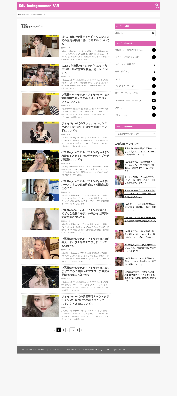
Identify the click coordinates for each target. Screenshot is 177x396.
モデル (120, 75)
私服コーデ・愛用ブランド (128, 49)
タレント (120, 108)
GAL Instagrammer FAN (39, 5)
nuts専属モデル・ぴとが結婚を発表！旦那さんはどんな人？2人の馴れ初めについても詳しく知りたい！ (140, 225)
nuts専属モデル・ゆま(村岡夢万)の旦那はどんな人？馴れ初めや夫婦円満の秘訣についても (140, 252)
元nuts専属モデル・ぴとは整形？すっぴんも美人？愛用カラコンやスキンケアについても (140, 238)
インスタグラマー (125, 82)
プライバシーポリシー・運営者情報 (34, 388)
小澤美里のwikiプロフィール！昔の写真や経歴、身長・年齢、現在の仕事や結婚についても (140, 184)
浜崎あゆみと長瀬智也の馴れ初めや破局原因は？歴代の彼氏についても (140, 210)
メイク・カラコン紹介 (126, 56)
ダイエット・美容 (124, 62)
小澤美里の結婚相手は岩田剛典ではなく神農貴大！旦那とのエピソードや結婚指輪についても (140, 144)
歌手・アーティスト (126, 89)
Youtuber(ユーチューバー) (127, 95)
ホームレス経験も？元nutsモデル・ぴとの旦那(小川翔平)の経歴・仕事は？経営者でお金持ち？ (140, 171)
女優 (118, 102)
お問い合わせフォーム (76, 388)
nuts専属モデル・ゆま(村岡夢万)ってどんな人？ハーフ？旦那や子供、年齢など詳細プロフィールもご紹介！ (140, 157)
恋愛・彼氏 (121, 69)
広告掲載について (57, 388)
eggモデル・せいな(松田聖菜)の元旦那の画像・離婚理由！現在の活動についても (140, 198)
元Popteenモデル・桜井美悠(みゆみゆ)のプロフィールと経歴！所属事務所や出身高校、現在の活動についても (140, 266)
